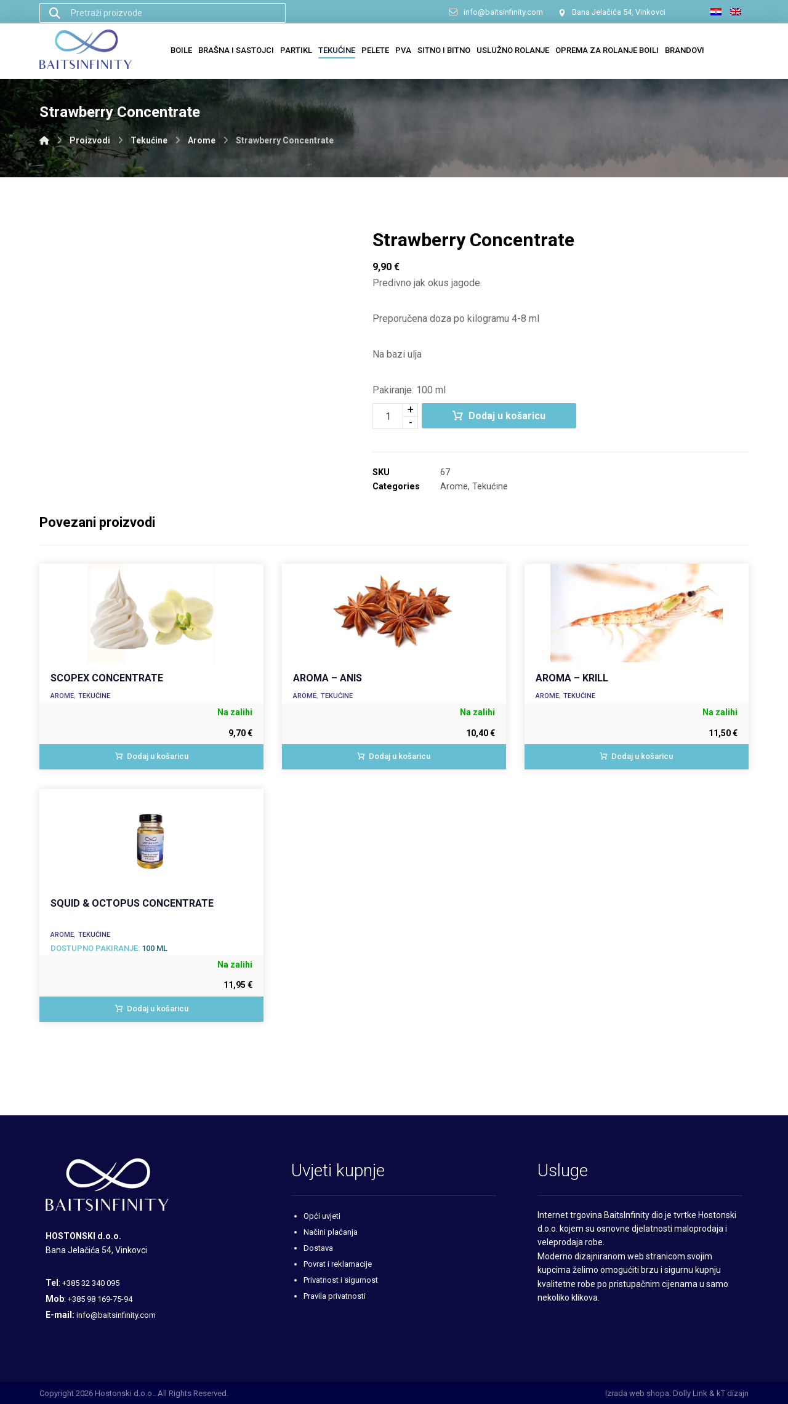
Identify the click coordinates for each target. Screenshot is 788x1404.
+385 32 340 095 (90, 1283)
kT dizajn (733, 1393)
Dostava (318, 1248)
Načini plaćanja (331, 1232)
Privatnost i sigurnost (341, 1280)
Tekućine (490, 486)
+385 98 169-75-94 (100, 1299)
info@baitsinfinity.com (116, 1315)
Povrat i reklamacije (338, 1264)
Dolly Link (690, 1393)
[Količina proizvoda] (387, 416)
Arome (454, 486)
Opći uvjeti (322, 1216)
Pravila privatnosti (335, 1296)
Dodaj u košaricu (506, 416)
